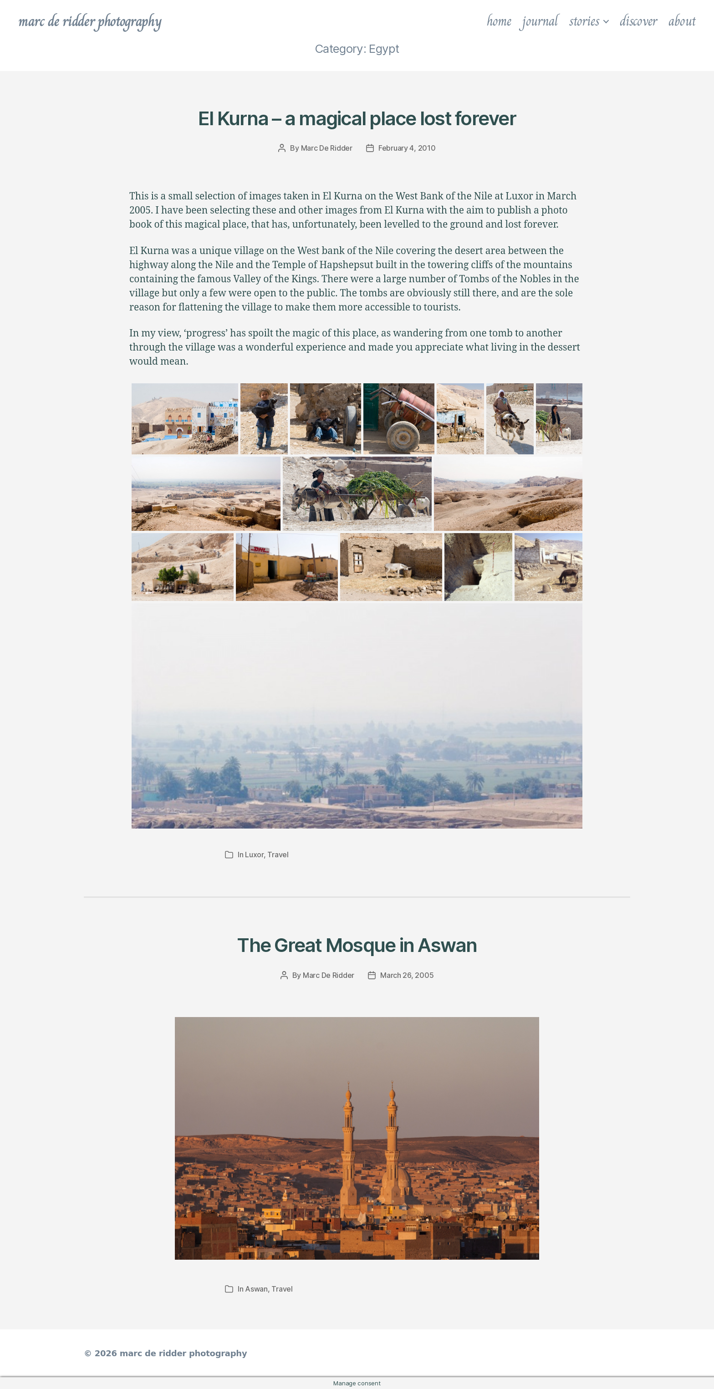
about (682, 21)
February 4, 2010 (407, 148)
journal (539, 21)
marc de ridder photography (89, 21)
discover (638, 21)
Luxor (254, 854)
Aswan (256, 1288)
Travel (277, 854)
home (499, 21)
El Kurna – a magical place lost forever (357, 118)
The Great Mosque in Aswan (357, 945)
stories (584, 21)
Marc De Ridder (326, 148)
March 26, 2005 (407, 975)
